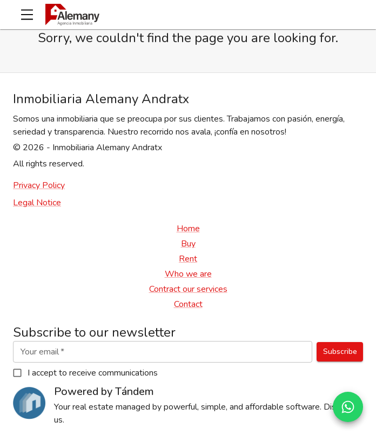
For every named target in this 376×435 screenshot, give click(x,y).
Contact (188, 304)
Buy (188, 244)
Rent (188, 259)
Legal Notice (37, 203)
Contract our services (188, 289)
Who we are (188, 274)
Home (188, 229)
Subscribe (340, 352)
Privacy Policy (39, 185)
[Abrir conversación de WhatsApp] (348, 407)
